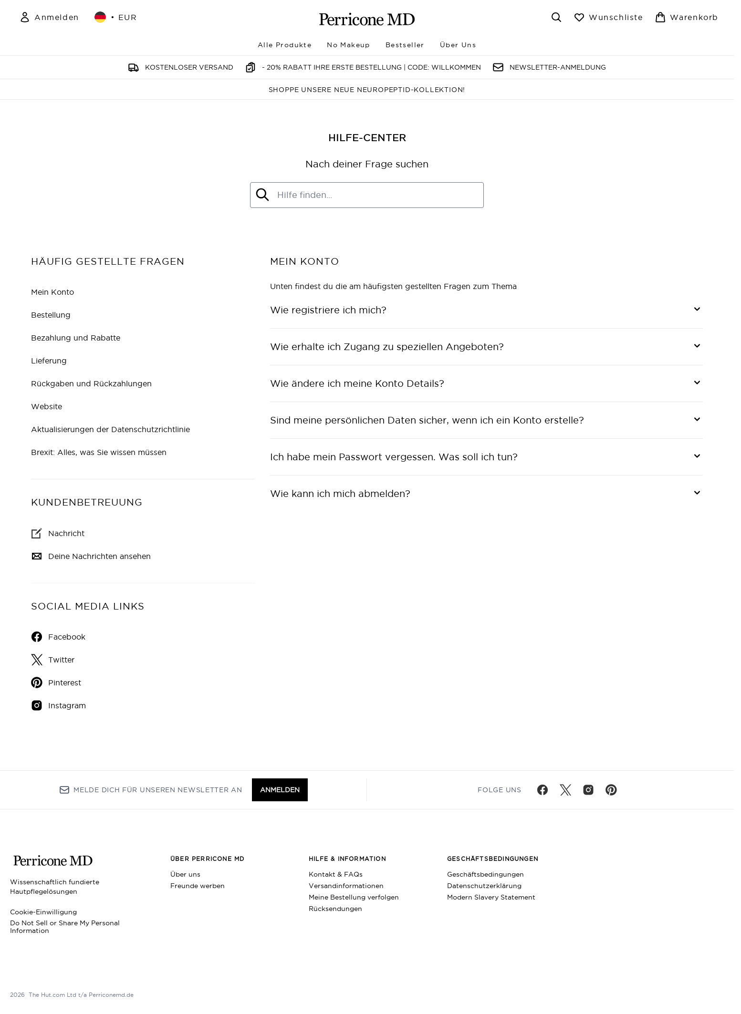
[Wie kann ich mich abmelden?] (486, 494)
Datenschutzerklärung (484, 886)
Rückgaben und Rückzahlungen (91, 383)
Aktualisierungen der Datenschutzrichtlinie (110, 429)
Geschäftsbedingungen (485, 874)
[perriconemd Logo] (367, 19)
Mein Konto (52, 292)
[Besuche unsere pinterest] (611, 789)
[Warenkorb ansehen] (687, 17)
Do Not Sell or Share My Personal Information (65, 926)
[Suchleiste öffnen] (556, 17)
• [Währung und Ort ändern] (115, 17)
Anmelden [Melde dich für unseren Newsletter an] (280, 790)
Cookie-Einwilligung (43, 912)
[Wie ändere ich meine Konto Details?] (486, 383)
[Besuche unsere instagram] (588, 789)
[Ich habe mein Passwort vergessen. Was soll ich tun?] (486, 457)
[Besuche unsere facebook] (542, 789)
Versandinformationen (346, 886)
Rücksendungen (335, 908)
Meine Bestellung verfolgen (354, 897)
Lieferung (49, 360)
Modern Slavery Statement (491, 897)
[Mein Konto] (49, 17)
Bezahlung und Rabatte (75, 337)
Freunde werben (197, 886)
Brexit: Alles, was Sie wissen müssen (99, 452)
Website (46, 406)
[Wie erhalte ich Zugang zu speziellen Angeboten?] (486, 347)
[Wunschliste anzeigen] (608, 17)
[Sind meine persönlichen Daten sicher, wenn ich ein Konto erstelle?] (486, 420)
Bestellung (51, 314)
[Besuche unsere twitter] (565, 789)
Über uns (185, 874)
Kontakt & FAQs (336, 874)
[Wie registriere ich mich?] (486, 310)
